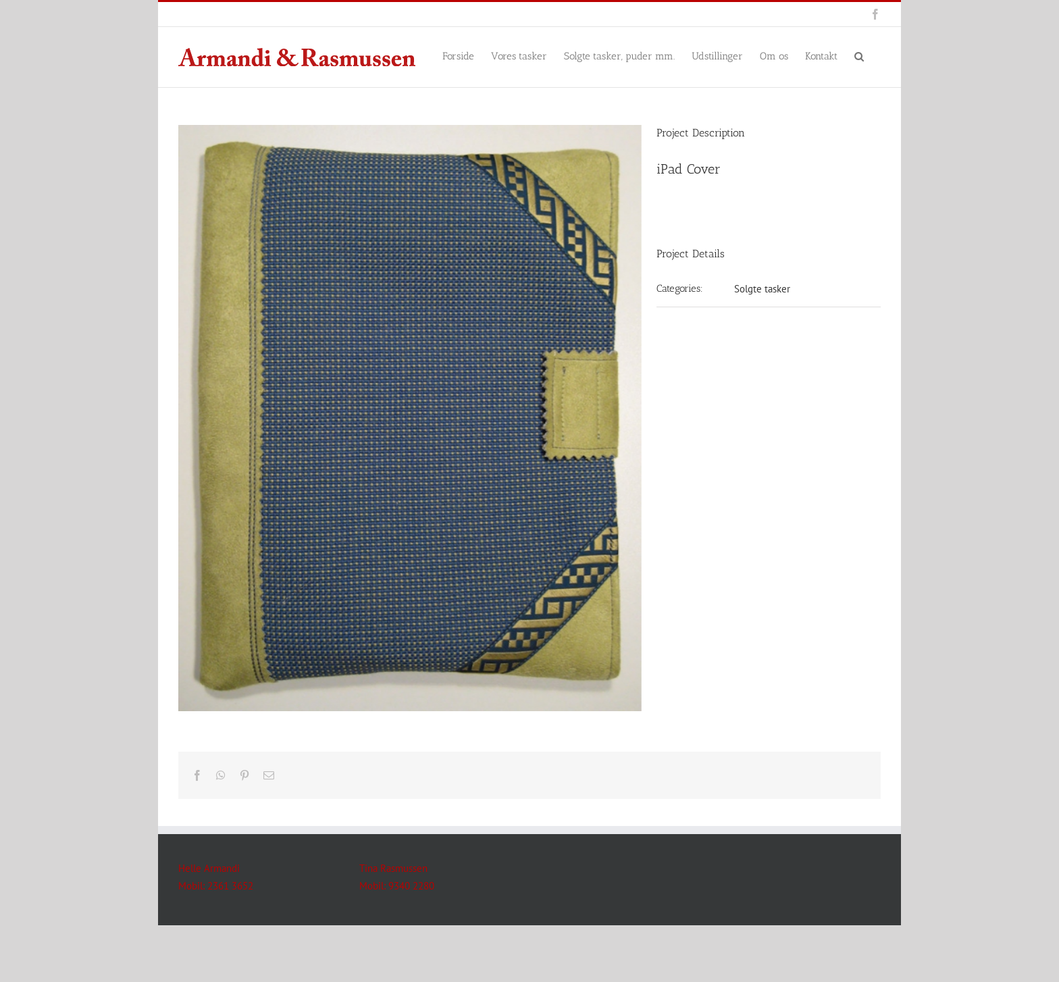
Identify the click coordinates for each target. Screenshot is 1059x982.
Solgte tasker (762, 288)
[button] (859, 55)
